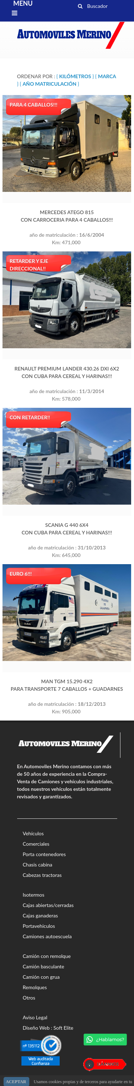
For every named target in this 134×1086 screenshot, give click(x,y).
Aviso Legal (35, 1017)
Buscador (93, 5)
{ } (75, 76)
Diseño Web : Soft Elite (48, 1028)
